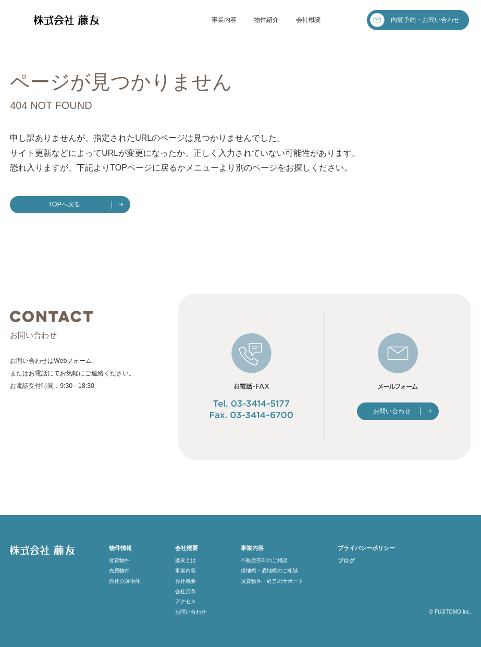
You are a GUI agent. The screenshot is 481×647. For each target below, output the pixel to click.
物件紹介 (266, 19)
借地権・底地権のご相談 (269, 570)
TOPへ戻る (64, 204)
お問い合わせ (392, 411)
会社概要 (308, 19)
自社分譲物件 (124, 581)
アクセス (185, 601)
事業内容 (224, 19)
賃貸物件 (119, 560)
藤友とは (185, 560)
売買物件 (119, 570)
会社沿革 (185, 591)
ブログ (346, 560)
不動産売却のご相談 (264, 560)
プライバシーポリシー (366, 548)
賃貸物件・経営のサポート (272, 581)
